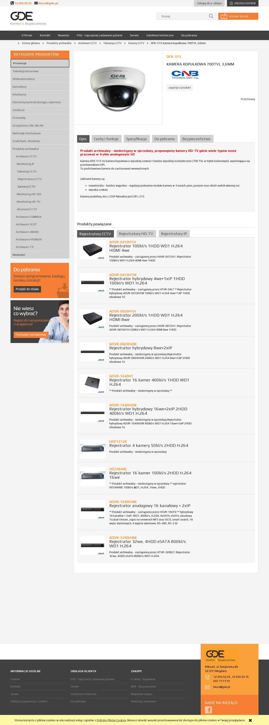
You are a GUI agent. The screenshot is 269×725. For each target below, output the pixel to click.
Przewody (19, 117)
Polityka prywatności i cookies (29, 701)
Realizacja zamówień (143, 701)
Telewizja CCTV (27, 171)
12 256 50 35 (23, 3)
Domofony (19, 86)
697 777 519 (221, 681)
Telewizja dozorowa (25, 71)
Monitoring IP (25, 164)
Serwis (15, 694)
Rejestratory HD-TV (136, 233)
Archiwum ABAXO (27, 231)
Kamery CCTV (26, 186)
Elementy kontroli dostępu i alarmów (37, 102)
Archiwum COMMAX (28, 216)
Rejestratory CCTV (30, 179)
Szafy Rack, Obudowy (26, 141)
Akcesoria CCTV (27, 209)
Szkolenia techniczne (83, 694)
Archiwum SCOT (26, 224)
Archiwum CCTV (26, 156)
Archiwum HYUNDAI (29, 239)
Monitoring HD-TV (28, 201)
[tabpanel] (166, 179)
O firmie (15, 679)
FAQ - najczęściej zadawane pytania (92, 679)
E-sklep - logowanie (143, 679)
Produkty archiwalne (26, 148)
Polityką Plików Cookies (111, 720)
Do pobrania (78, 701)
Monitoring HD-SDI (29, 194)
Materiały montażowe (27, 133)
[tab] (84, 138)
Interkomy (19, 94)
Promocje (19, 63)
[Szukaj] (211, 16)
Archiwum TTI (25, 247)
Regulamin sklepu (141, 694)
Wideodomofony (24, 79)
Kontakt (16, 686)
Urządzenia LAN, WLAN (28, 125)
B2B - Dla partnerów (143, 686)
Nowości (19, 254)
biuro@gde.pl (48, 3)
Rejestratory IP (174, 233)
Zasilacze (19, 110)
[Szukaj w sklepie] (182, 16)
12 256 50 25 (221, 676)
